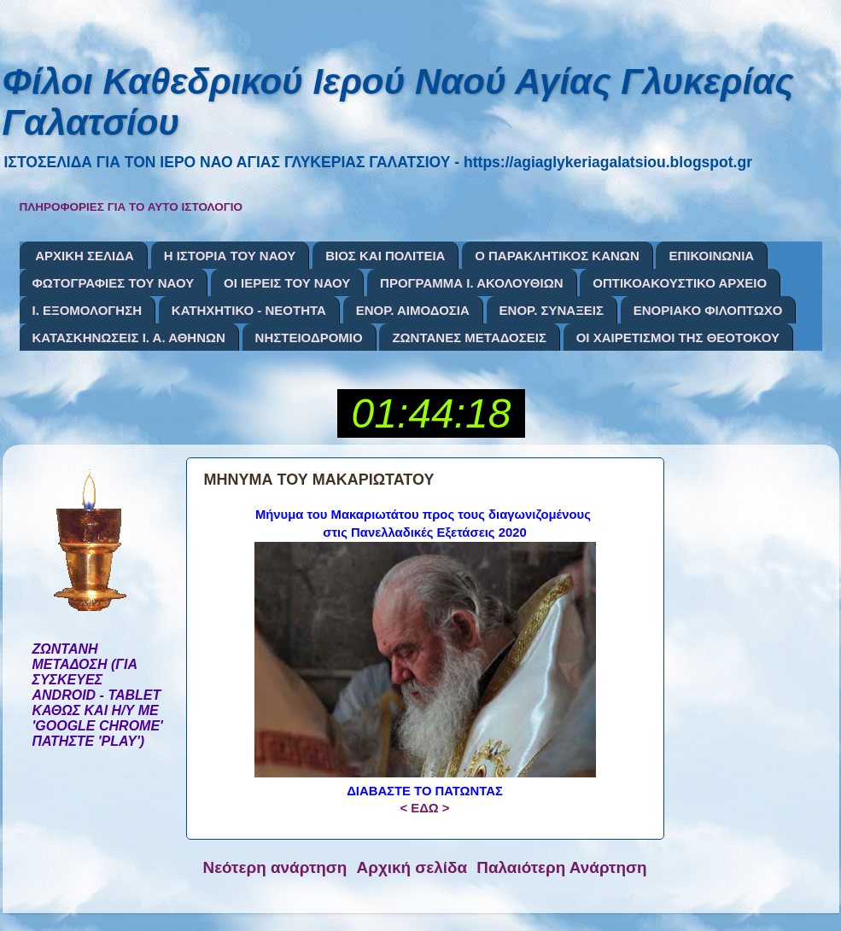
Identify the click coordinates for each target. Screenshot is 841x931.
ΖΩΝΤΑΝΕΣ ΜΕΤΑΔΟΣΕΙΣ (469, 337)
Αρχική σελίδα (412, 867)
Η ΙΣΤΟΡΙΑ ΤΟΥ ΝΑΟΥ (230, 255)
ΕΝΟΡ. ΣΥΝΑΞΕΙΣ (551, 310)
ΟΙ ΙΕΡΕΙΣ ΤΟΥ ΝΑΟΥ (287, 283)
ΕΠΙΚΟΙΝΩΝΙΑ (711, 255)
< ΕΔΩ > (424, 808)
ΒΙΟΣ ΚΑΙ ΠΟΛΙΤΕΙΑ (385, 255)
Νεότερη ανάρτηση (275, 867)
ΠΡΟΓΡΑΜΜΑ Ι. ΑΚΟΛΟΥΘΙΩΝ (471, 283)
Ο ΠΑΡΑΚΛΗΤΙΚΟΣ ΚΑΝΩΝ (557, 255)
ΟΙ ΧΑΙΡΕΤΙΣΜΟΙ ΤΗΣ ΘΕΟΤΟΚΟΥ (678, 337)
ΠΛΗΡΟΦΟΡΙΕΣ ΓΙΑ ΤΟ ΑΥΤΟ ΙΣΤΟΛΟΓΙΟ (131, 207)
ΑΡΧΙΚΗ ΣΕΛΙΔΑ (84, 255)
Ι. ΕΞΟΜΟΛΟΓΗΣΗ (87, 310)
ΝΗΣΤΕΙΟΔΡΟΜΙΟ (309, 337)
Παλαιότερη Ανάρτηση (561, 867)
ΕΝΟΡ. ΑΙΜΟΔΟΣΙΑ (413, 310)
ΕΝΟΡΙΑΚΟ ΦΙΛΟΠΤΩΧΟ (708, 310)
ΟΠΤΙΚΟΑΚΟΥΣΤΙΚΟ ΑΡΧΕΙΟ (680, 283)
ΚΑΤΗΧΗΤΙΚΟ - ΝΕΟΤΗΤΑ (249, 310)
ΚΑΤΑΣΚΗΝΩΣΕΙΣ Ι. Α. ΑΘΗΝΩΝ (128, 337)
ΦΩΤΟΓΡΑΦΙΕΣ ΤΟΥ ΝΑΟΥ (113, 283)
